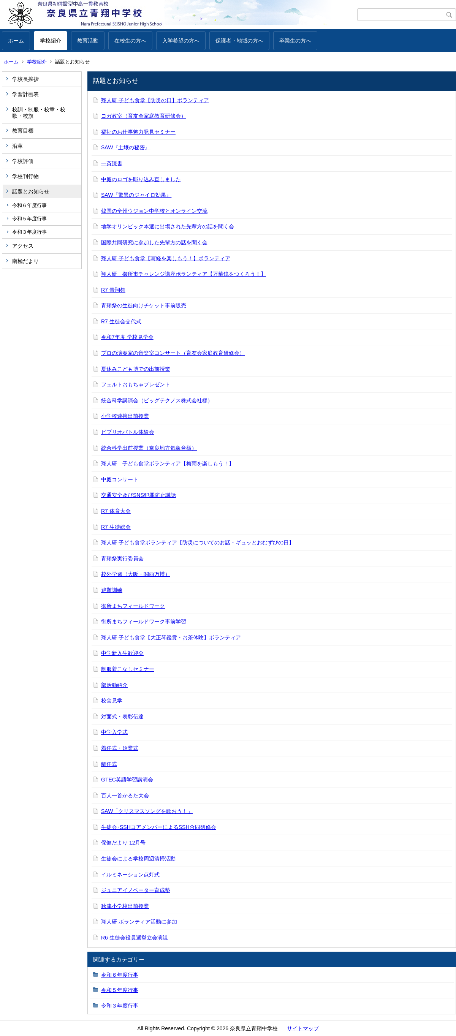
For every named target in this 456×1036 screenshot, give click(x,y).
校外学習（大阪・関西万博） (135, 574)
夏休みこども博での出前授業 (135, 369)
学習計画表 (25, 94)
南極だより (25, 261)
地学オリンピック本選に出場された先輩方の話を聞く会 (167, 226)
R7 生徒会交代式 (121, 321)
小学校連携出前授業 (125, 416)
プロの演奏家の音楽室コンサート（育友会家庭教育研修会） (173, 353)
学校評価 (22, 161)
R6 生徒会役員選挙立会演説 (134, 938)
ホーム (16, 41)
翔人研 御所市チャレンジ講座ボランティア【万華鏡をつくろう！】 (183, 274)
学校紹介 (50, 41)
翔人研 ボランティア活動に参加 (139, 922)
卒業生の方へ (295, 41)
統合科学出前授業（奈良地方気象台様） (149, 448)
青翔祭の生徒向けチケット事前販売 (143, 305)
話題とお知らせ (30, 191)
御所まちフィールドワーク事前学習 (143, 621)
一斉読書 (111, 163)
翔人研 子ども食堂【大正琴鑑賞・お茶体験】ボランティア (171, 637)
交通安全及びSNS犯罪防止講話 (138, 495)
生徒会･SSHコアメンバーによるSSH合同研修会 (158, 827)
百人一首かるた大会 (125, 795)
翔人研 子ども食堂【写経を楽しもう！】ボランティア (165, 258)
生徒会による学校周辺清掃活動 (138, 859)
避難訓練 (111, 590)
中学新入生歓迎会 (122, 653)
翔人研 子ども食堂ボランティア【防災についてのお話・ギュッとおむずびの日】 (197, 542)
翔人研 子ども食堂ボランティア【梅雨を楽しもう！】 (167, 463)
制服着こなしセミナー (127, 669)
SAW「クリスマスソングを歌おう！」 (147, 811)
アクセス (22, 246)
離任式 (109, 764)
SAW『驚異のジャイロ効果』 (136, 195)
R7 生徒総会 (116, 527)
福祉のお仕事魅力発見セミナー (138, 132)
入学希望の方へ (181, 41)
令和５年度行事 (29, 218)
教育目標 (22, 131)
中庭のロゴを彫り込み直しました (141, 179)
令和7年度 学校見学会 (127, 337)
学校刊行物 (25, 176)
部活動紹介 (114, 685)
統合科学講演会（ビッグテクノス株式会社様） (157, 400)
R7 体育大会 (116, 511)
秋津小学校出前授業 (125, 906)
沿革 (17, 146)
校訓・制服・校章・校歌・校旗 (38, 112)
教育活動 (87, 41)
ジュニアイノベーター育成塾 (135, 890)
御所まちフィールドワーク (133, 606)
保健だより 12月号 (123, 843)
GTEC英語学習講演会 (127, 780)
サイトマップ (303, 1028)
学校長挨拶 (25, 79)
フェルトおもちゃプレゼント (135, 384)
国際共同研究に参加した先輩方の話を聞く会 (154, 242)
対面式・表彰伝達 (122, 716)
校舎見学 (111, 701)
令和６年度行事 (29, 205)
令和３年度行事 (29, 232)
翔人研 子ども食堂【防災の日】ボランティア (155, 100)
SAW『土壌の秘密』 (125, 147)
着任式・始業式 (119, 748)
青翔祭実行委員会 (122, 558)
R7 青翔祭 (113, 290)
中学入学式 (114, 732)
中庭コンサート (119, 479)
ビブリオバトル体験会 (127, 432)
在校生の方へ (130, 41)
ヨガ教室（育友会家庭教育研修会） (143, 116)
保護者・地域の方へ (239, 41)
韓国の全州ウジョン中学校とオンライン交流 (154, 211)
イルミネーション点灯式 (130, 875)
